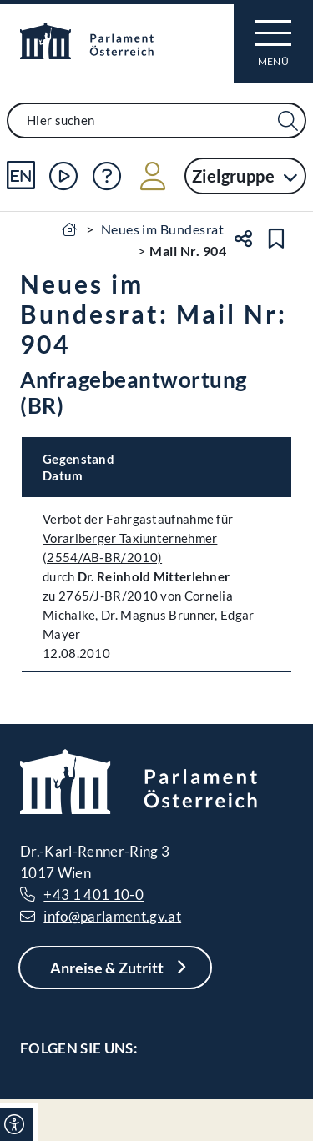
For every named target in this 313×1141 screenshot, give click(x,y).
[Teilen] (243, 239)
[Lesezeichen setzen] (276, 239)
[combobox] (156, 120)
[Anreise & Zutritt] (115, 967)
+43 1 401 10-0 (93, 894)
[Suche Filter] (288, 121)
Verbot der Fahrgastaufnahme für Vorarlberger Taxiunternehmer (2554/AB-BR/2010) (138, 538)
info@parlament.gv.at (112, 916)
